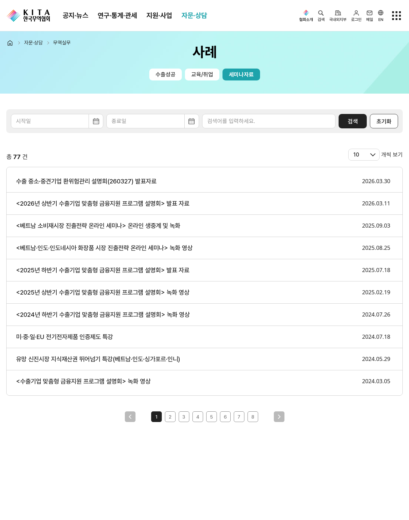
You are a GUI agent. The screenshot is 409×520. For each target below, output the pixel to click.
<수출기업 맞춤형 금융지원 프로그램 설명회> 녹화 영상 (83, 381)
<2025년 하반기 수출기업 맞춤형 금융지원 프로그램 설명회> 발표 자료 (102, 270)
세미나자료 (241, 74)
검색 (353, 121)
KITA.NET (28, 15)
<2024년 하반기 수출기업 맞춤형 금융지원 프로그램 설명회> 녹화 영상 (103, 314)
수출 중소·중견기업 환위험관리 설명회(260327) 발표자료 (86, 181)
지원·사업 (159, 15)
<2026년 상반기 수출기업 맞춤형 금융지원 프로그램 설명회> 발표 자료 (102, 203)
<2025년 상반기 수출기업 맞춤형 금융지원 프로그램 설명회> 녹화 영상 (102, 292)
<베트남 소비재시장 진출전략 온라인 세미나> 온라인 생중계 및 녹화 (98, 225)
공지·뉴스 (75, 15)
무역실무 (62, 43)
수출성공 (166, 74)
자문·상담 (194, 15)
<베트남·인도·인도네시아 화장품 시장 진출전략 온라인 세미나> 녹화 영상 (104, 248)
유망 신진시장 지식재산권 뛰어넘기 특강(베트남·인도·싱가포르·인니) (98, 359)
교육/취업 (202, 74)
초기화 (383, 121)
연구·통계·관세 (117, 15)
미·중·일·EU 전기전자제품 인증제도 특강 (64, 337)
